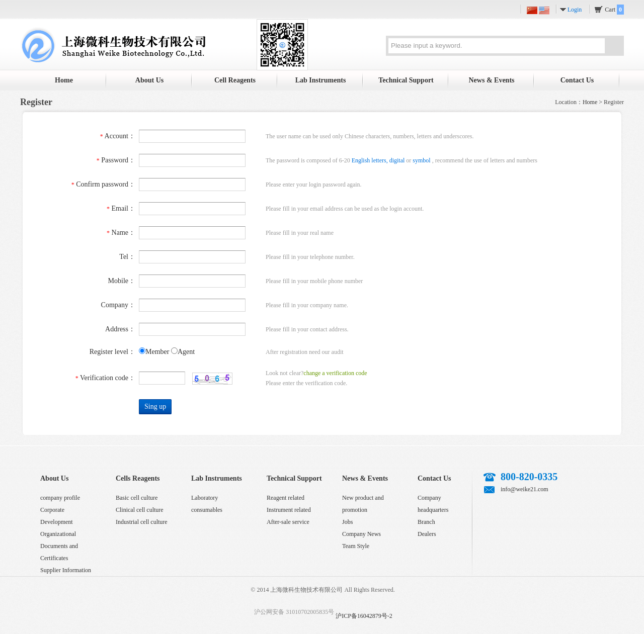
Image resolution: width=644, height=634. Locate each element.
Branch (426, 521)
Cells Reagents (138, 478)
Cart (614, 9)
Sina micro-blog (491, 509)
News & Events (492, 80)
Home (64, 80)
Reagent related (285, 497)
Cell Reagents (235, 80)
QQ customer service (532, 509)
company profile (60, 497)
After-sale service (288, 521)
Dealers (427, 533)
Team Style (355, 546)
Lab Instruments (320, 80)
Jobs (347, 521)
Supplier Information (65, 570)
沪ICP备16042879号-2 (364, 615)
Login (575, 9)
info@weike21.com (524, 489)
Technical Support (406, 80)
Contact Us (577, 80)
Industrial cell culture (142, 521)
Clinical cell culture (140, 509)
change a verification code (335, 373)
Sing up (155, 406)
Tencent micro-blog (512, 509)
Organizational (58, 533)
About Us (149, 80)
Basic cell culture (136, 497)
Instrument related (289, 509)
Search (613, 47)
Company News (361, 533)
